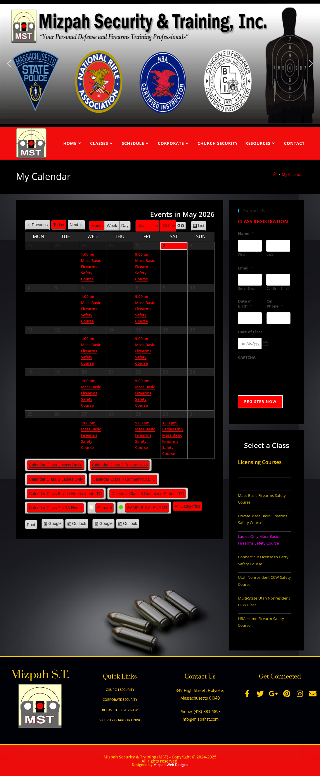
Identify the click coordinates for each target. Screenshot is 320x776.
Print (32, 525)
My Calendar (293, 174)
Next (74, 224)
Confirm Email (278, 288)
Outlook (79, 524)
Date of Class (250, 331)
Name (246, 233)
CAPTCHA (246, 357)
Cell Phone (275, 304)
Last (270, 255)
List (201, 226)
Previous (40, 224)
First (241, 255)
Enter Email (247, 288)
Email (245, 268)
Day (125, 225)
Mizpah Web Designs (170, 764)
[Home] (274, 174)
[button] (8, 63)
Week (112, 225)
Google (55, 524)
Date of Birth (245, 304)
